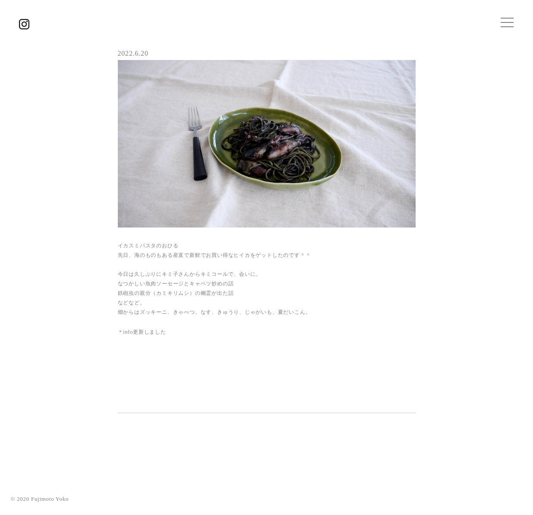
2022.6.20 (133, 53)
